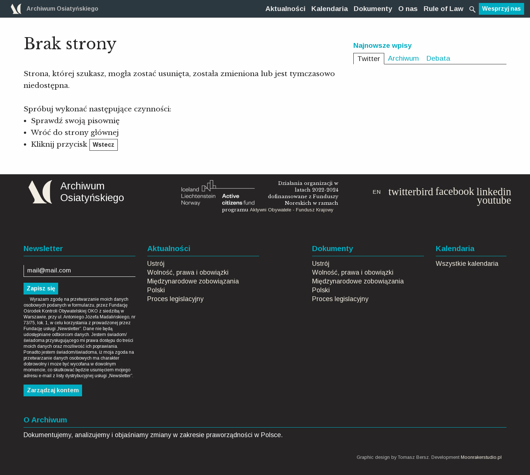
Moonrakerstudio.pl (481, 457)
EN (376, 192)
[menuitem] (285, 8)
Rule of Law (443, 8)
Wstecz (103, 145)
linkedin (493, 191)
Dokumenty (373, 8)
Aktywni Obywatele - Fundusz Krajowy (291, 210)
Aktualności (285, 8)
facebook (454, 191)
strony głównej (92, 132)
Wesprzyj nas (501, 9)
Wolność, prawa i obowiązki (188, 272)
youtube (494, 200)
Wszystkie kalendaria (467, 263)
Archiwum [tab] (403, 58)
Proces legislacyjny (175, 299)
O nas (408, 8)
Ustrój (156, 263)
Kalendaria (329, 8)
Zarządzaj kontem (53, 390)
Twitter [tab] (368, 58)
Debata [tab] (438, 58)
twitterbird (410, 191)
